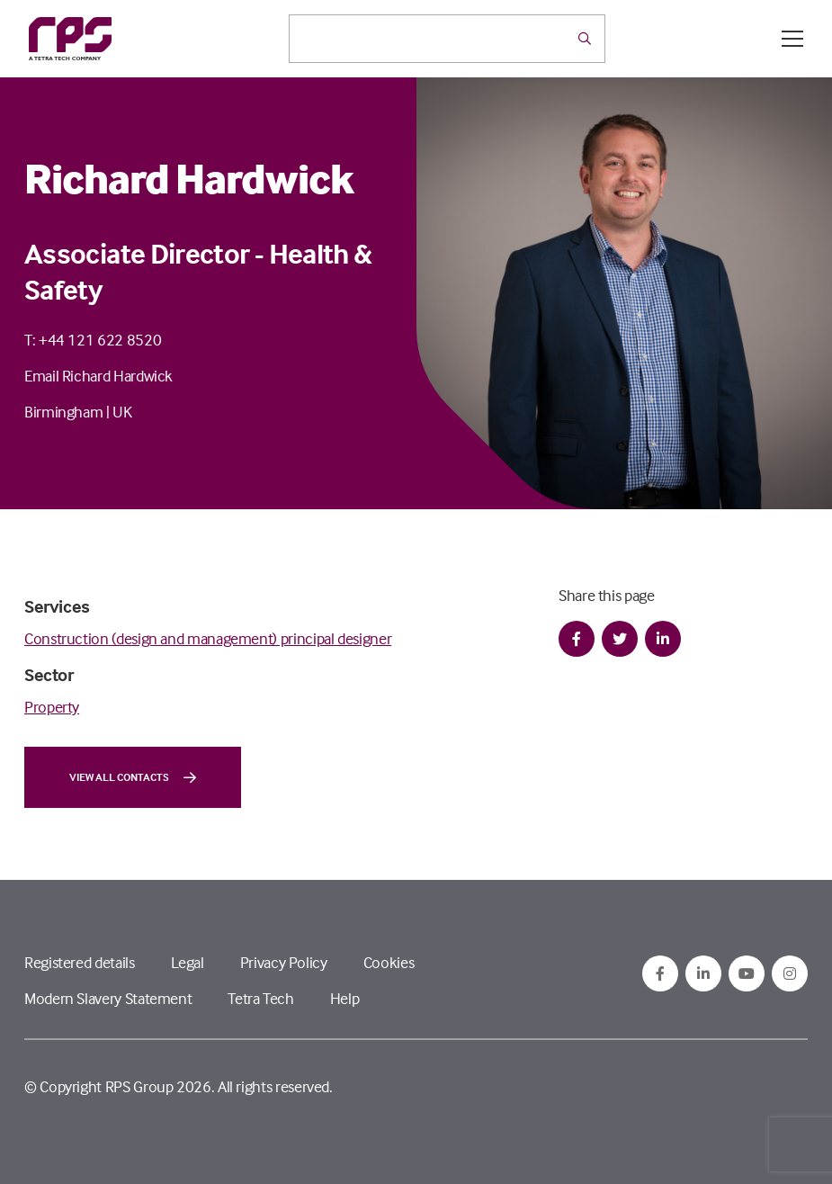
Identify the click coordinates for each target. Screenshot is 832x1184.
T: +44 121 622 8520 (92, 339)
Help (345, 998)
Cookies (388, 962)
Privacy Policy (283, 962)
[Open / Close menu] (792, 39)
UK (121, 411)
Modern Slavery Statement (108, 998)
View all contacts (132, 777)
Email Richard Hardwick (98, 375)
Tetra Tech (260, 998)
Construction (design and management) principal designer (207, 638)
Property (51, 706)
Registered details (79, 962)
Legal (187, 962)
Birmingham (63, 411)
